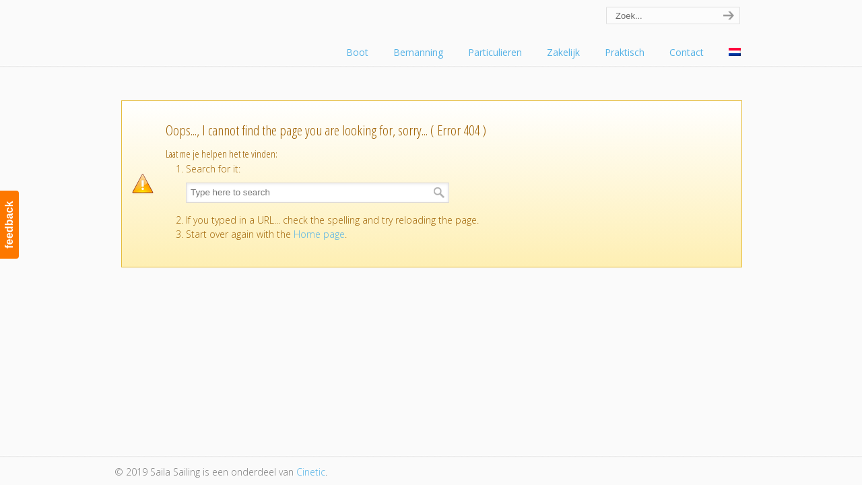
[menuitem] (734, 52)
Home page (319, 234)
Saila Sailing (188, 29)
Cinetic (310, 471)
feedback (9, 225)
